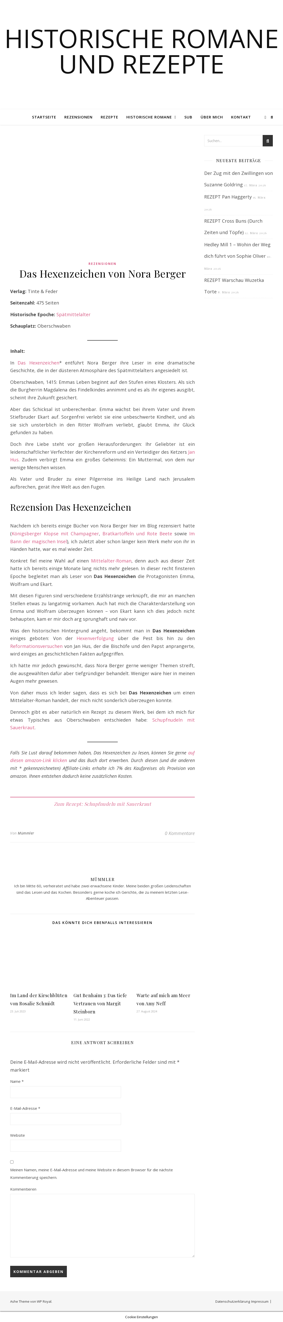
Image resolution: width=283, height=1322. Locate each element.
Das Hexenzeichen (38, 363)
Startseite (44, 116)
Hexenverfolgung (95, 638)
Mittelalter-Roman (111, 561)
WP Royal (44, 1301)
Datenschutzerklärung (232, 1301)
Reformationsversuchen (36, 646)
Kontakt (241, 116)
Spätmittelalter (73, 314)
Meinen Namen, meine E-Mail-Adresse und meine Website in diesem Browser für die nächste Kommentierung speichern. (91, 1173)
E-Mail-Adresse (25, 1108)
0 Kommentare (180, 833)
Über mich (212, 116)
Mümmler (26, 833)
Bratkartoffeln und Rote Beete (137, 533)
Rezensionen (78, 116)
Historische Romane (149, 116)
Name (17, 1081)
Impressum (260, 1301)
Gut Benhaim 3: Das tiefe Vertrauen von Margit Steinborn (100, 1003)
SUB (188, 116)
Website (17, 1135)
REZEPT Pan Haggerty (228, 197)
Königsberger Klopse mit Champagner (55, 533)
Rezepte (109, 116)
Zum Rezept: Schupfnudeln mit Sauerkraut (102, 803)
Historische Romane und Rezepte (141, 50)
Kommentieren (23, 1189)
